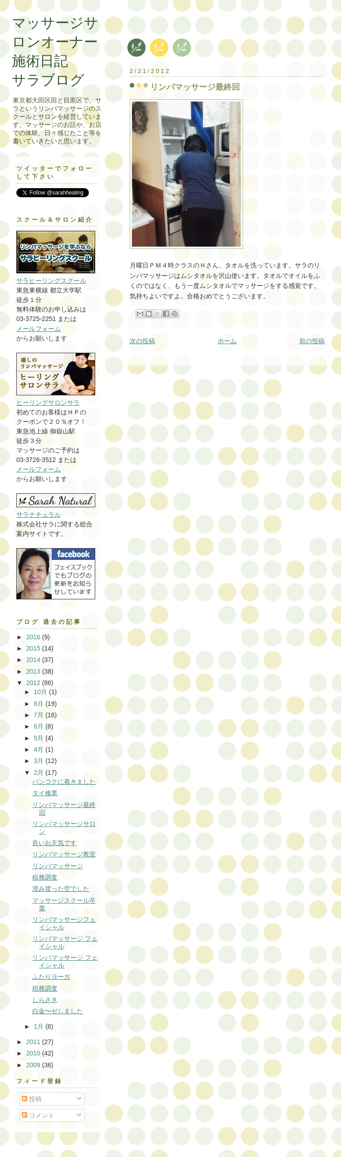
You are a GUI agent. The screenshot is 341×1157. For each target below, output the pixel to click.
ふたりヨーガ (51, 976)
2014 (34, 659)
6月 (40, 726)
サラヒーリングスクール (51, 280)
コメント (38, 1115)
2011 (34, 1041)
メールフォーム (38, 328)
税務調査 (45, 877)
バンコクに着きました (64, 781)
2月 (40, 772)
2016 (34, 637)
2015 (34, 648)
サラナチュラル (38, 514)
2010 (34, 1053)
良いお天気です (54, 842)
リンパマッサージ (57, 866)
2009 (34, 1065)
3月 (40, 760)
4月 (40, 749)
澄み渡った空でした (60, 888)
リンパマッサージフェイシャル (64, 923)
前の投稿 (312, 341)
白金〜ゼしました (57, 1011)
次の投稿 (142, 341)
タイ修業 (45, 793)
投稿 (32, 1099)
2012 (34, 682)
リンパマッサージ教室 (64, 854)
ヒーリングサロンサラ (48, 402)
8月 (40, 703)
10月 (41, 691)
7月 (40, 715)
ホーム (227, 341)
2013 (34, 671)
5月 (40, 738)
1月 (40, 1026)
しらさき (45, 999)
